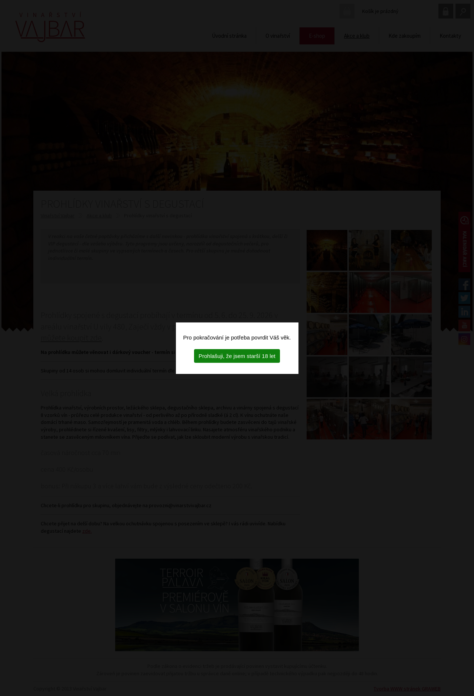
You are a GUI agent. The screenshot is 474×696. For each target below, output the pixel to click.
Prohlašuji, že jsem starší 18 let (237, 356)
